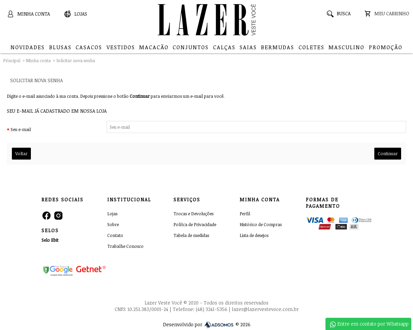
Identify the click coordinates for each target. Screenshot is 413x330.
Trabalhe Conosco (125, 246)
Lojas (112, 213)
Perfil (245, 213)
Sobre (113, 224)
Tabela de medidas (191, 235)
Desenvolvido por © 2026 (206, 324)
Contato (115, 235)
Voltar (21, 153)
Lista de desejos (254, 235)
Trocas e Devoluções (193, 213)
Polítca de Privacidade (194, 224)
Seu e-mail (21, 129)
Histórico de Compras (261, 224)
